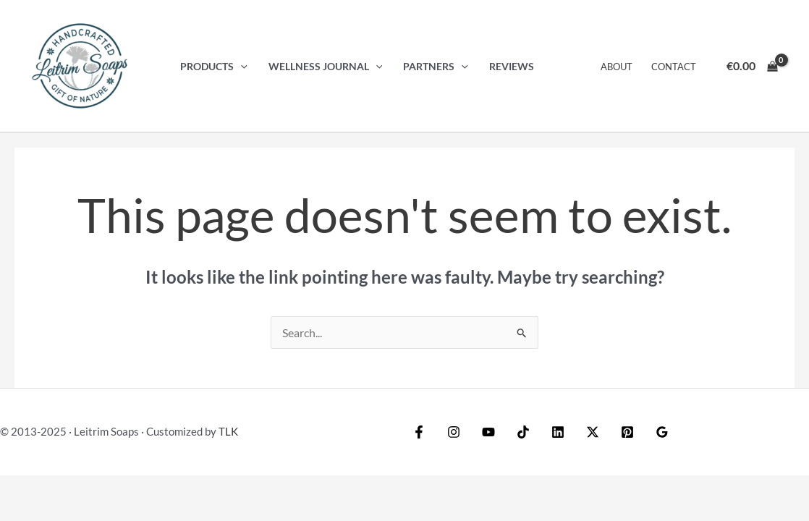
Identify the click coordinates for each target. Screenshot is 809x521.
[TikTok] (523, 432)
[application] (240, 66)
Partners (435, 66)
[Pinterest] (627, 432)
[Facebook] (419, 432)
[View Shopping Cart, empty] (752, 66)
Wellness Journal (325, 66)
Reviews (511, 66)
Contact (673, 66)
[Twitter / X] (592, 432)
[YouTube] (488, 432)
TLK (228, 431)
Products (213, 66)
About (616, 66)
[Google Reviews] (662, 432)
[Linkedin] (558, 432)
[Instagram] (453, 432)
